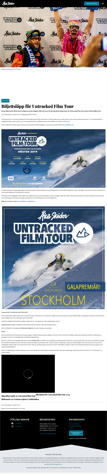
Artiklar (3, 408)
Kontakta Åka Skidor (75, 426)
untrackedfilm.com (67, 125)
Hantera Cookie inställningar (77, 438)
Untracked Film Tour (15, 408)
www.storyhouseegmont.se (54, 464)
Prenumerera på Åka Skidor (76, 433)
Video (23, 408)
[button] (91, 4)
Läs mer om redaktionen (48, 433)
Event (7, 408)
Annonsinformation (74, 424)
